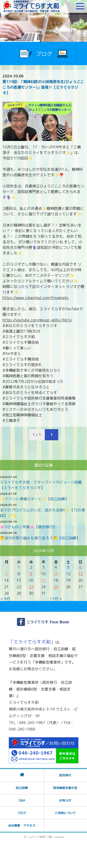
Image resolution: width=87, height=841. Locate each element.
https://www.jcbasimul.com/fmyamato (35, 297)
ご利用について (65, 813)
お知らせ (65, 800)
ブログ (21, 813)
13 (80, 573)
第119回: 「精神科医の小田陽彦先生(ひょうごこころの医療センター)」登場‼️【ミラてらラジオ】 (43, 87)
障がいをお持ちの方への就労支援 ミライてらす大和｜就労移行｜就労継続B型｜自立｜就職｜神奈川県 (31, 6)
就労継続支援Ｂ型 (65, 788)
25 (56, 586)
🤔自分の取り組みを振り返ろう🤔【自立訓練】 (40, 538)
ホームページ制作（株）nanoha (43, 837)
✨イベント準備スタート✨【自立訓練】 (34, 498)
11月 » (56, 598)
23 (31, 586)
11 (56, 573)
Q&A (22, 800)
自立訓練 (22, 788)
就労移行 (65, 775)
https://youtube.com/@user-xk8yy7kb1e (37, 320)
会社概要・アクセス (21, 825)
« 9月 (5, 598)
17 (43, 580)
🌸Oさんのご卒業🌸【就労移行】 (28, 526)
